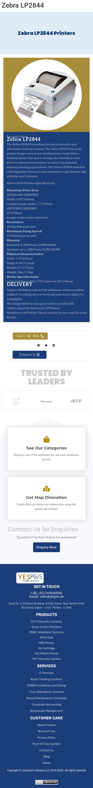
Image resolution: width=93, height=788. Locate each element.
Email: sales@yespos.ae (46, 596)
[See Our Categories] (46, 439)
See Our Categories (46, 448)
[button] (38, 345)
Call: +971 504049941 (46, 593)
